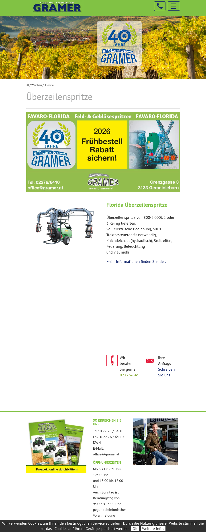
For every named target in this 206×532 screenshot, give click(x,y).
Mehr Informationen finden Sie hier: (136, 261)
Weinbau (36, 85)
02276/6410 (130, 375)
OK (135, 528)
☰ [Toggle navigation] (174, 6)
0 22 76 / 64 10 (111, 431)
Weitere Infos (153, 528)
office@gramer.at (106, 454)
